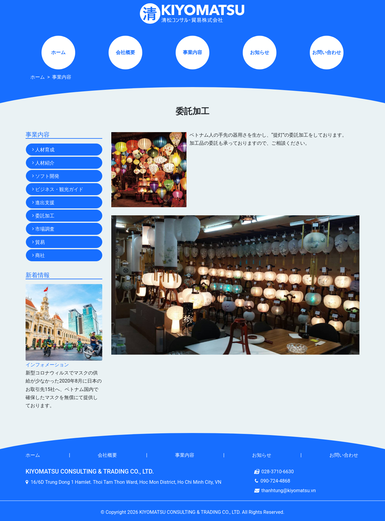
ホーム (58, 52)
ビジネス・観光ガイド (59, 189)
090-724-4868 (275, 481)
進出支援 (44, 202)
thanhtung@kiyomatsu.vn (288, 490)
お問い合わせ (326, 52)
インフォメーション (47, 365)
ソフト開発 (47, 176)
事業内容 (192, 52)
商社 (40, 255)
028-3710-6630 (277, 471)
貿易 (40, 242)
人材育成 (44, 150)
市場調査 (44, 229)
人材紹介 (44, 163)
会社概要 (125, 52)
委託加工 (44, 216)
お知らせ (259, 52)
